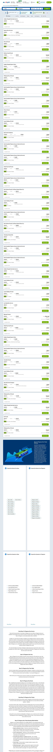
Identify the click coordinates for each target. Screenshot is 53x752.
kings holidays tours (12, 590)
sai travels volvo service (13, 592)
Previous (2, 12)
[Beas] (9, 9)
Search (47, 8)
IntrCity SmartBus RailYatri (13, 585)
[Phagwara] (23, 9)
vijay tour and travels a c (37, 592)
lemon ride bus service (12, 587)
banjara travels (35, 590)
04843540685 (42, 2)
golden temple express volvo (14, 589)
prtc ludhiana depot (36, 587)
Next (48, 12)
